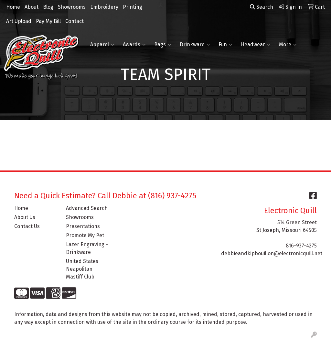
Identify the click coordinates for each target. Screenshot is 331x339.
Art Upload (18, 21)
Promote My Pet (85, 235)
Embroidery (104, 7)
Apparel (102, 45)
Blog (48, 7)
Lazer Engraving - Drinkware (87, 248)
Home (13, 7)
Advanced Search (87, 208)
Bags (162, 45)
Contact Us (27, 226)
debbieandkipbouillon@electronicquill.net (271, 253)
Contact (74, 21)
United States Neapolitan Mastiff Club (82, 269)
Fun (225, 45)
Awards (134, 45)
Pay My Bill (48, 21)
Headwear (256, 45)
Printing (132, 7)
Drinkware (195, 45)
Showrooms (72, 7)
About (31, 7)
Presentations (83, 226)
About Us (24, 217)
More (288, 45)
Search (261, 7)
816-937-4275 (301, 246)
